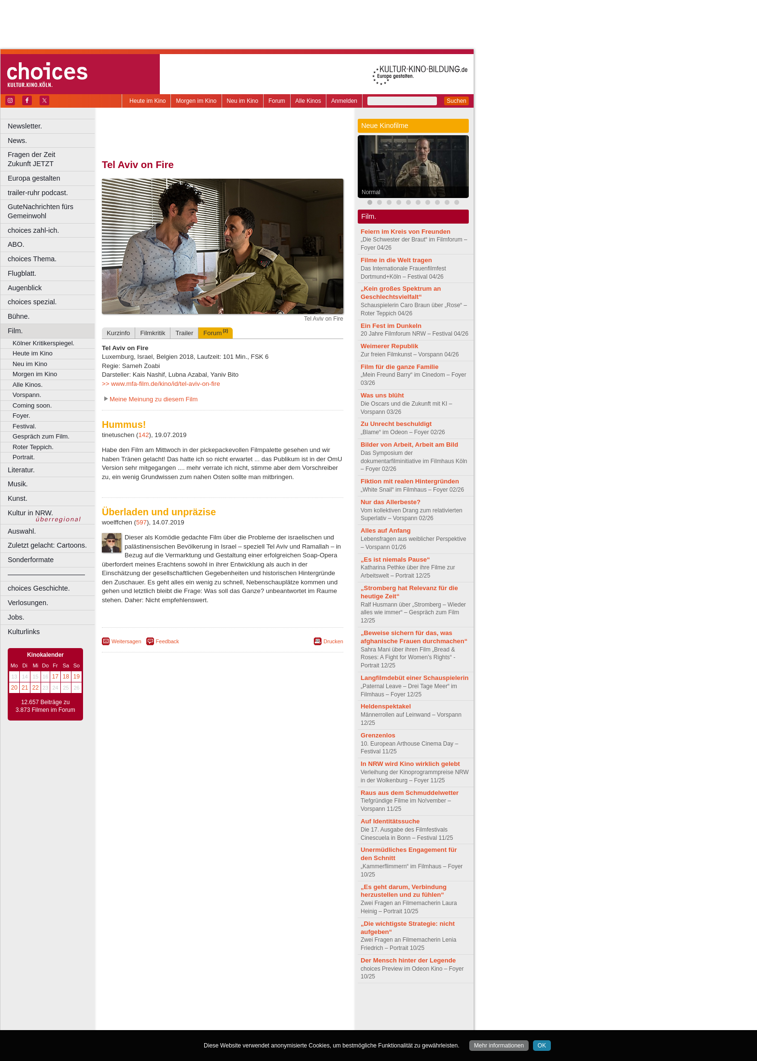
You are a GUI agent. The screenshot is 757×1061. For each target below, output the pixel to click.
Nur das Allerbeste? (391, 502)
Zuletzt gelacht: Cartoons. (47, 545)
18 (66, 676)
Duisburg (294, 1022)
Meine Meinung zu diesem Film (154, 399)
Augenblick (25, 288)
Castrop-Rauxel (199, 1022)
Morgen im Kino (196, 101)
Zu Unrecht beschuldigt (396, 423)
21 (25, 687)
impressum (217, 1006)
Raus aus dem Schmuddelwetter (410, 792)
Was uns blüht (382, 395)
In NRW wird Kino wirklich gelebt (410, 763)
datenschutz (251, 1006)
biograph (145, 1014)
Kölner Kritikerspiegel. (43, 343)
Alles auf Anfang (386, 530)
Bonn (169, 1022)
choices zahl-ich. (33, 230)
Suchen (456, 101)
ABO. (16, 244)
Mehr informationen (499, 1045)
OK (542, 1045)
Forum (276, 101)
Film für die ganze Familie (399, 366)
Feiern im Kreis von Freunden (405, 231)
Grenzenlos (378, 735)
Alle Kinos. (27, 384)
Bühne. (19, 316)
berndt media (181, 1006)
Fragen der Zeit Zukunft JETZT (52, 159)
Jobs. (16, 617)
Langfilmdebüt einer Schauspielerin (415, 677)
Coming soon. (32, 405)
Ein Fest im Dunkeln (391, 325)
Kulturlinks (24, 632)
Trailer (184, 333)
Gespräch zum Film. (41, 436)
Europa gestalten (34, 178)
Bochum (148, 1022)
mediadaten (301, 1006)
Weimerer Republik (389, 346)
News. (17, 140)
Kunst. (18, 498)
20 (14, 687)
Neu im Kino (242, 101)
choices (171, 1014)
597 (141, 522)
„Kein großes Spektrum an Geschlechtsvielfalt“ (401, 292)
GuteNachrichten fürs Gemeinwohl (40, 211)
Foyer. (21, 415)
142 (144, 435)
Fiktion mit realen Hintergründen (410, 481)
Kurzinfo (118, 333)
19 (76, 676)
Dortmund (235, 1022)
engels (193, 1014)
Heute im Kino (147, 101)
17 (55, 676)
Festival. (24, 426)
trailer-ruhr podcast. (38, 193)
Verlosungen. (28, 603)
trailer (222, 1014)
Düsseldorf (265, 1022)
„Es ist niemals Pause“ (395, 559)
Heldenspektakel (386, 706)
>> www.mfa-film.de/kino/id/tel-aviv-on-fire (161, 383)
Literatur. (21, 470)
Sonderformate (31, 560)
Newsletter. (25, 126)
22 (35, 687)
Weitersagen (126, 641)
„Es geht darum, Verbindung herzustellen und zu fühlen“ (404, 891)
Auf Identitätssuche (390, 821)
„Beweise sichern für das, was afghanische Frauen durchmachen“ (414, 637)
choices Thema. (32, 259)
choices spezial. (32, 302)
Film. (15, 331)
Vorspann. (27, 394)
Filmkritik (152, 333)
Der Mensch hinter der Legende (408, 960)
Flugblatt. (22, 273)
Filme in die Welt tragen (396, 260)
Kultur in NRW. (30, 513)
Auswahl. (22, 531)
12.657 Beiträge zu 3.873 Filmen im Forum (45, 706)
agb (276, 1006)
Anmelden (344, 101)
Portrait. (24, 457)
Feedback (167, 641)
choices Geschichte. (39, 588)
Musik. (18, 484)
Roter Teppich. (33, 447)
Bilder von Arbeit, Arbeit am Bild (409, 444)
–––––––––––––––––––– (46, 574)
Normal (371, 192)
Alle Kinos (308, 101)
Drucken (333, 641)
